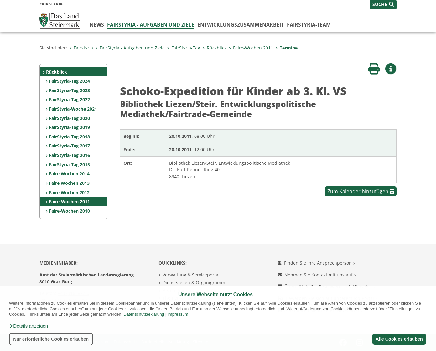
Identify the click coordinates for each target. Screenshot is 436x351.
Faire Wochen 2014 (69, 174)
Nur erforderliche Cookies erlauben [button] (51, 339)
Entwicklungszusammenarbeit (240, 24)
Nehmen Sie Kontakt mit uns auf (317, 275)
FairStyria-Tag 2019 (69, 127)
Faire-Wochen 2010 (69, 211)
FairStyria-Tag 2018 (69, 137)
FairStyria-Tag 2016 (69, 155)
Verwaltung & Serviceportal (191, 275)
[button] (28, 325)
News (97, 24)
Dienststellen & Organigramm (194, 283)
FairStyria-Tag (183, 48)
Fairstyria (81, 48)
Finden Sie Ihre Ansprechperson (316, 263)
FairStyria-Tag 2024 (69, 81)
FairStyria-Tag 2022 (69, 99)
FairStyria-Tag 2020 (69, 118)
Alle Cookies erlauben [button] (399, 339)
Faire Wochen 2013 (69, 183)
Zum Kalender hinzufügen (360, 191)
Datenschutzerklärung (143, 314)
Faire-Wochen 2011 (251, 48)
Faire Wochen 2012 (69, 192)
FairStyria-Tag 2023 (69, 90)
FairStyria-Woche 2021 (73, 109)
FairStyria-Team (309, 24)
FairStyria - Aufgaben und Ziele (150, 24)
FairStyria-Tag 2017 (69, 146)
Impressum (178, 314)
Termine (286, 48)
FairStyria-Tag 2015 (69, 165)
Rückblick (214, 48)
